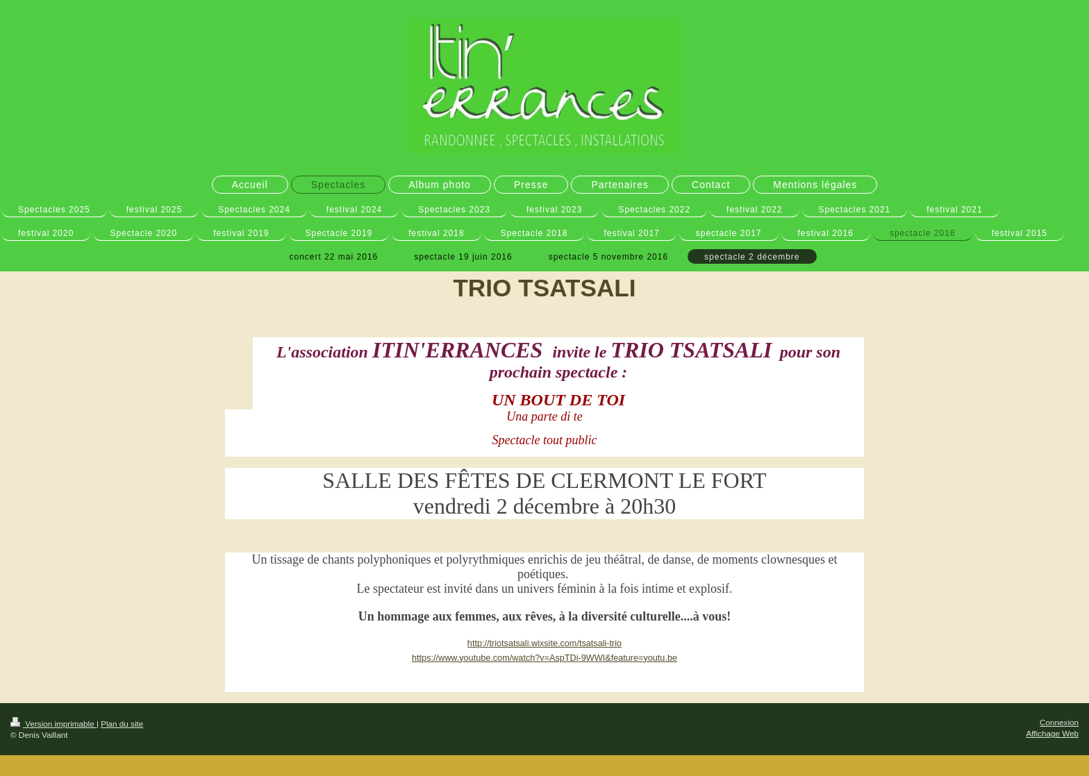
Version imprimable (53, 723)
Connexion (1059, 722)
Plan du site (122, 723)
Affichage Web (1052, 733)
